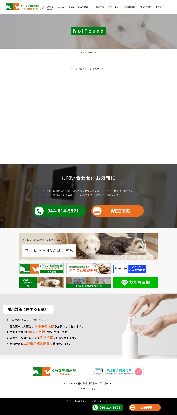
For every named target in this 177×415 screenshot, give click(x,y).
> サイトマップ (88, 389)
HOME (83, 52)
